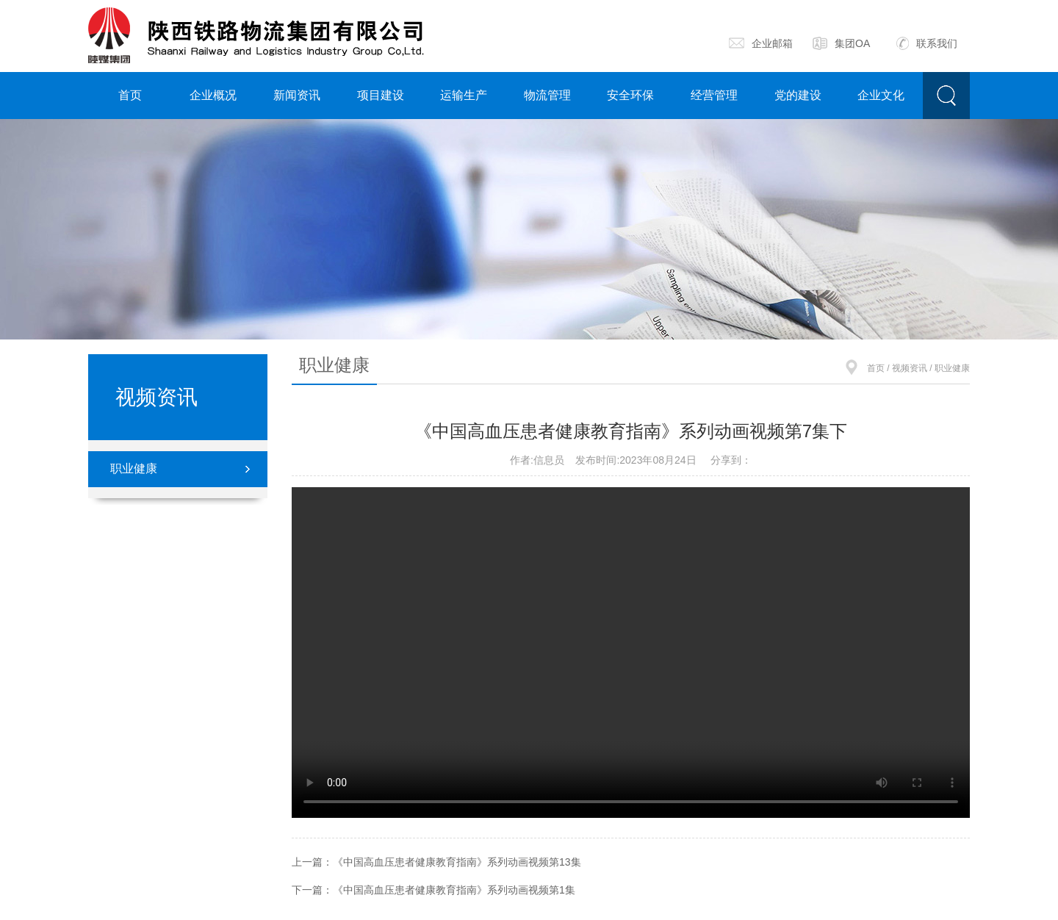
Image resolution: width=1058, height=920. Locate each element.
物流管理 (547, 95)
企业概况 (213, 95)
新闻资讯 (296, 95)
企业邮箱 (761, 43)
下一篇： (433, 890)
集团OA (841, 43)
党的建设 (797, 95)
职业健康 (133, 468)
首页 (130, 95)
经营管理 (714, 95)
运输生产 (463, 95)
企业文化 (880, 95)
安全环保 (630, 95)
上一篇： (436, 862)
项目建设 (380, 95)
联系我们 (926, 43)
